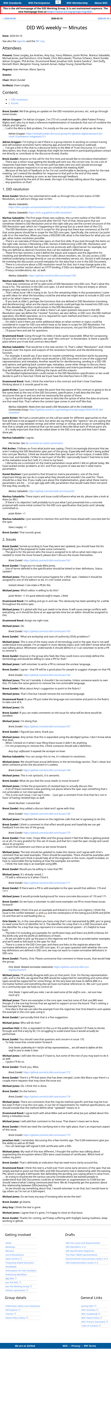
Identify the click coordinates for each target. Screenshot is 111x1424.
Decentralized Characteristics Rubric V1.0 (87, 1258)
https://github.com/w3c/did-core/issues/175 (46, 1134)
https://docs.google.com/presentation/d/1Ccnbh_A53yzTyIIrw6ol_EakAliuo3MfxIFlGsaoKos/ (57, 207)
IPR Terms (90, 1345)
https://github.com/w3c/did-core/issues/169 (46, 813)
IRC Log (40, 41)
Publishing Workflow (15, 1274)
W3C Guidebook (89, 1313)
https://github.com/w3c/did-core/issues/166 (46, 675)
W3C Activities (88, 1309)
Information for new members (20, 1270)
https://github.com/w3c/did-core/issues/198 (52, 275)
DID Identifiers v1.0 (76, 1246)
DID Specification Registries (80, 1250)
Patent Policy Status (15, 1317)
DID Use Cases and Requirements (83, 1242)
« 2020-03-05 (9, 18)
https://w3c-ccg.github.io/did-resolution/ (50, 212)
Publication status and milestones (22, 1305)
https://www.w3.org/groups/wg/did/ (69, 11)
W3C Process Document (93, 1321)
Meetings (10, 1246)
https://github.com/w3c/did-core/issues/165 (46, 631)
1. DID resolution (18, 99)
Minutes (9, 1250)
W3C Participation (39, 3)
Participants (11, 1309)
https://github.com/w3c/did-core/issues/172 (46, 1072)
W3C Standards (12, 3)
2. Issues (13, 103)
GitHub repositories (15, 1290)
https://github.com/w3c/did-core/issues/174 (46, 1096)
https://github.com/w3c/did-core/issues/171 (46, 882)
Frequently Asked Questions (19, 1262)
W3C (65, 1345)
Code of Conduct (89, 1325)
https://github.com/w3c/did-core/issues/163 (46, 560)
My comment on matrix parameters (44, 443)
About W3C (101, 3)
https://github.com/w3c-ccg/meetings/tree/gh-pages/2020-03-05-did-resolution (56, 411)
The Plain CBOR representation (81, 1254)
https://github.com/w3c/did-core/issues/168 (46, 770)
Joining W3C (87, 1305)
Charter (9, 1313)
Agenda (21, 41)
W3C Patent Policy (90, 1317)
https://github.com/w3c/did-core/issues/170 (46, 832)
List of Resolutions (14, 1254)
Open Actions (12, 1258)
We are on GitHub (25, 1345)
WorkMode (10, 1266)
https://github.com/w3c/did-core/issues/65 (51, 491)
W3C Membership (77, 3)
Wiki (9, 1278)
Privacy (75, 1345)
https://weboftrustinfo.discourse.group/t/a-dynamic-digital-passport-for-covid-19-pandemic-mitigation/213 (56, 135)
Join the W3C (11, 1282)
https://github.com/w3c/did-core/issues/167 (46, 726)
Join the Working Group (17, 1286)
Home (8, 1242)
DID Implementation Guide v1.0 (82, 1262)
